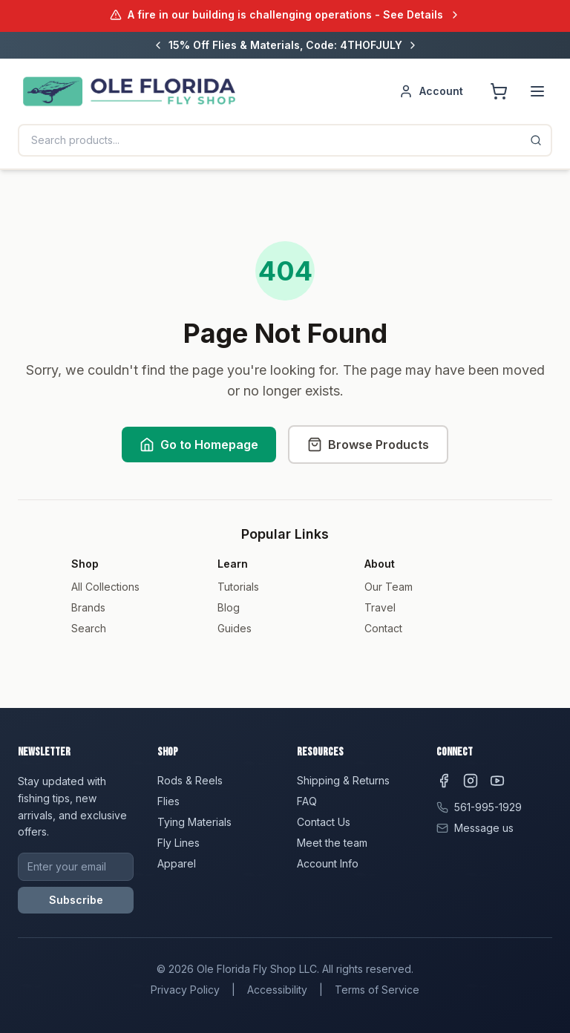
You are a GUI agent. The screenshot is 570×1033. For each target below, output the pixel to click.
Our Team (388, 586)
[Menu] (537, 91)
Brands (88, 607)
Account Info (327, 863)
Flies (168, 801)
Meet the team (332, 842)
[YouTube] (497, 780)
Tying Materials (194, 822)
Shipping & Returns (343, 780)
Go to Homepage (199, 444)
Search (88, 628)
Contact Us (323, 822)
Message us (484, 828)
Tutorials (238, 586)
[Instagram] (470, 780)
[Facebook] (443, 780)
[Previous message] (158, 45)
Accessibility (277, 989)
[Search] (535, 140)
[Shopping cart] (499, 91)
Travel (380, 607)
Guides (234, 628)
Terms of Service (377, 989)
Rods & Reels (190, 780)
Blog (228, 607)
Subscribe (76, 899)
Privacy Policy (185, 989)
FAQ (307, 801)
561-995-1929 (488, 807)
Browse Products (368, 444)
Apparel (176, 863)
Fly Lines (178, 842)
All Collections (105, 586)
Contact (383, 628)
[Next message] (412, 45)
